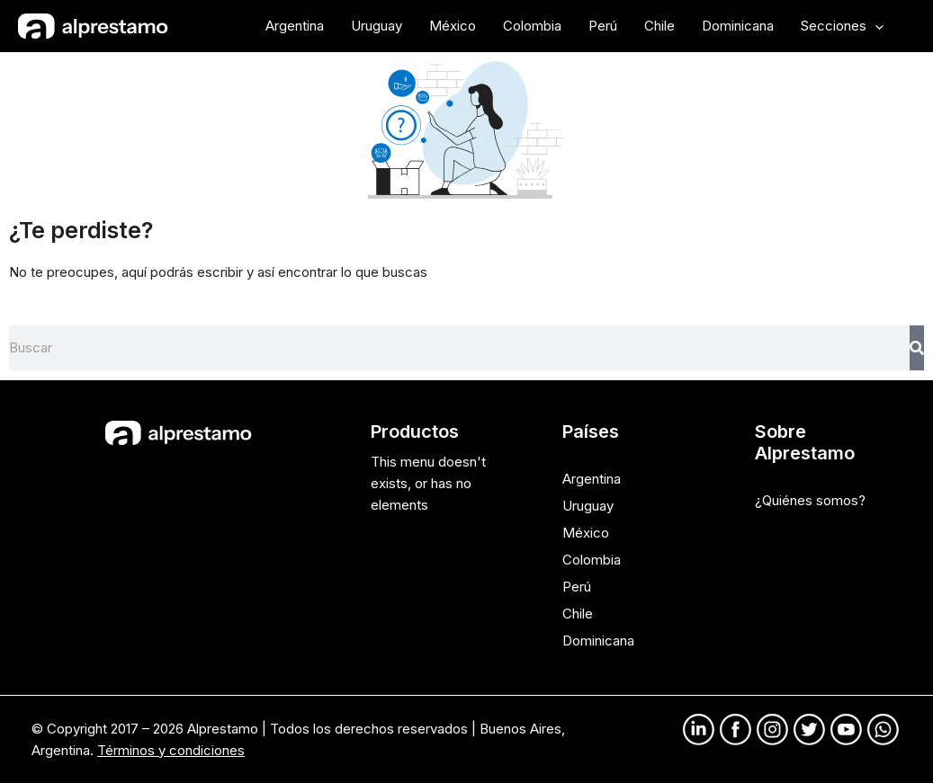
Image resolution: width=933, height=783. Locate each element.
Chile (577, 613)
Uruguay (588, 505)
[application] (875, 26)
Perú (576, 586)
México (585, 532)
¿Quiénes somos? (810, 500)
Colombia (591, 559)
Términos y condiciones (171, 750)
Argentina (591, 478)
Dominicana (598, 640)
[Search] (917, 347)
